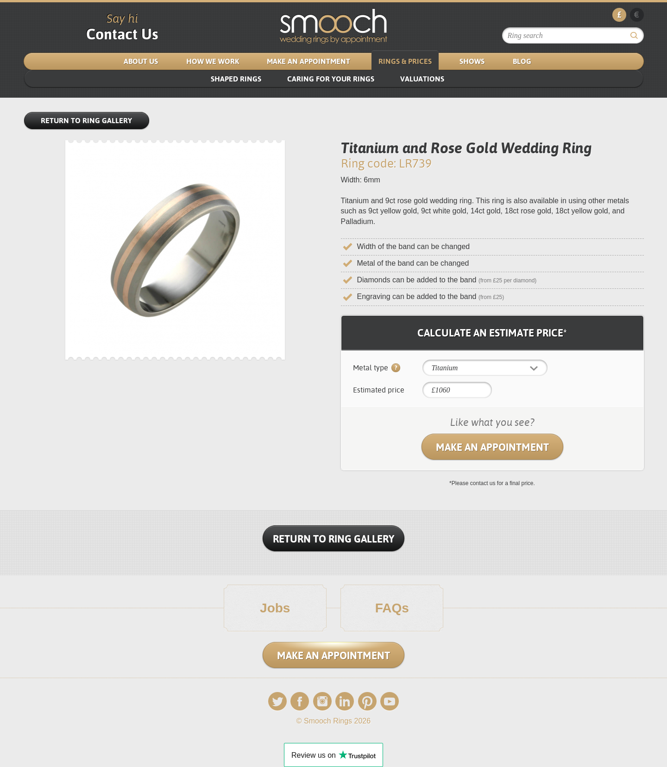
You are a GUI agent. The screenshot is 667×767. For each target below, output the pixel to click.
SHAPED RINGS (236, 79)
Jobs (275, 608)
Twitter (277, 701)
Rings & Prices (405, 61)
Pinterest (367, 701)
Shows (472, 61)
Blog (522, 61)
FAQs (392, 608)
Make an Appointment (308, 61)
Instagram (322, 701)
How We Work (212, 61)
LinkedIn (344, 701)
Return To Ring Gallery (333, 539)
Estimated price (378, 390)
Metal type (376, 368)
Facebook (299, 701)
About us (141, 61)
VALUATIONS (422, 79)
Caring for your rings (330, 79)
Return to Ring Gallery (86, 120)
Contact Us (122, 34)
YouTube (389, 701)
